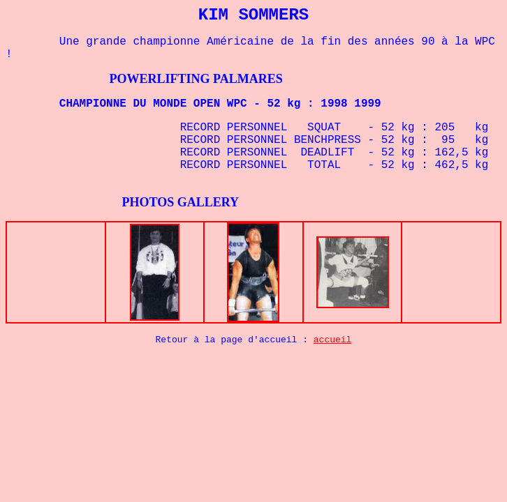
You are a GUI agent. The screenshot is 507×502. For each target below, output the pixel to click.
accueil (333, 340)
